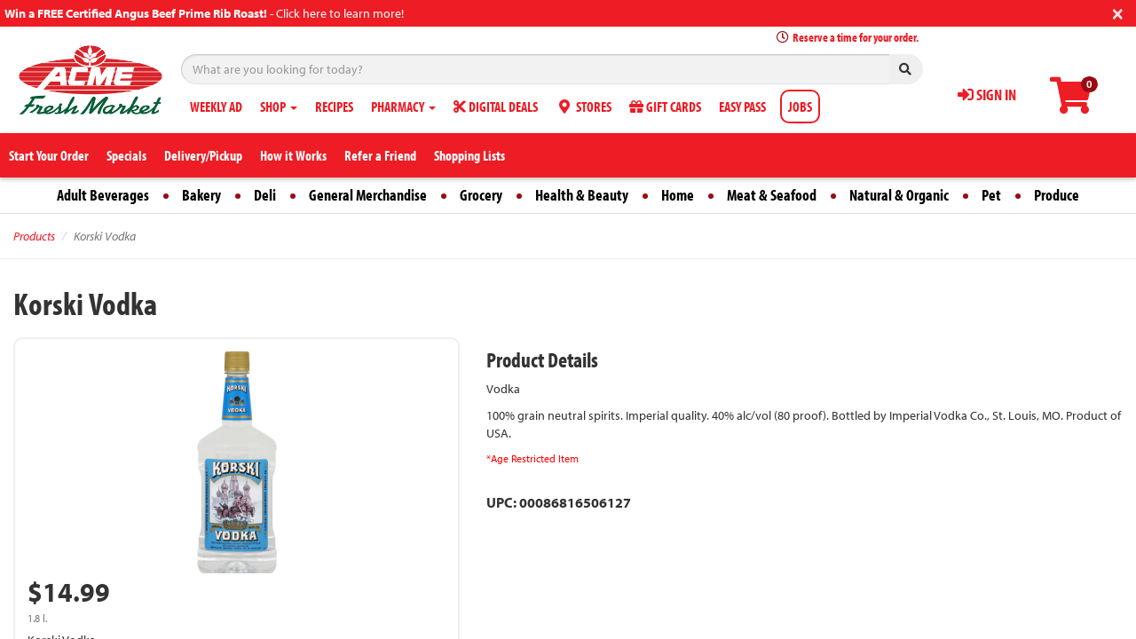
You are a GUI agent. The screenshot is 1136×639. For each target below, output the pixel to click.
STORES (583, 106)
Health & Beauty (581, 195)
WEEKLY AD (216, 106)
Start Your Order (49, 155)
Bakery (201, 195)
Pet (991, 195)
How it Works (293, 155)
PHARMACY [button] (403, 106)
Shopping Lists (469, 155)
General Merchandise (368, 195)
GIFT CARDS (665, 106)
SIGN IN (987, 94)
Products (34, 236)
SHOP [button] (278, 106)
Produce (1056, 195)
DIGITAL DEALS (496, 106)
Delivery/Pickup (203, 155)
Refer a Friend (380, 155)
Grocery (481, 195)
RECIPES (334, 106)
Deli (265, 195)
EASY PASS (742, 106)
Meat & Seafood (771, 195)
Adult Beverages (103, 195)
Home (677, 195)
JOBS (800, 106)
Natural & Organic (899, 195)
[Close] (1118, 12)
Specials (126, 155)
